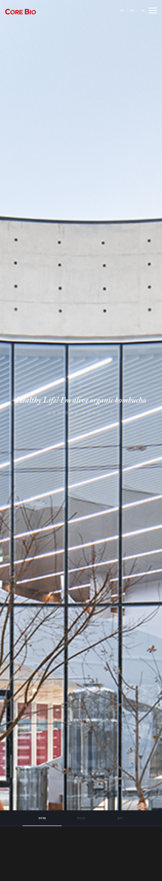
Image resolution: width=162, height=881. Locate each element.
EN (132, 10)
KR (122, 10)
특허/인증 (81, 840)
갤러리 (120, 840)
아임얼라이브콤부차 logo (20, 11)
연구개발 (42, 840)
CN (142, 10)
